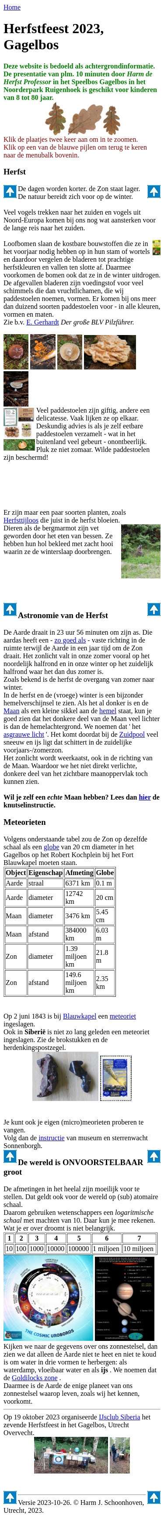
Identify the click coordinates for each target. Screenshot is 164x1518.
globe (51, 847)
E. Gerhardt (42, 322)
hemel (107, 711)
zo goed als (70, 640)
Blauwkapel (79, 1016)
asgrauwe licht (23, 734)
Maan (11, 711)
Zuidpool (132, 734)
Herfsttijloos (20, 520)
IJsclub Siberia (119, 1417)
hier (144, 797)
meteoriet (123, 1016)
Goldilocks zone (34, 1377)
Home (12, 7)
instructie (51, 1138)
